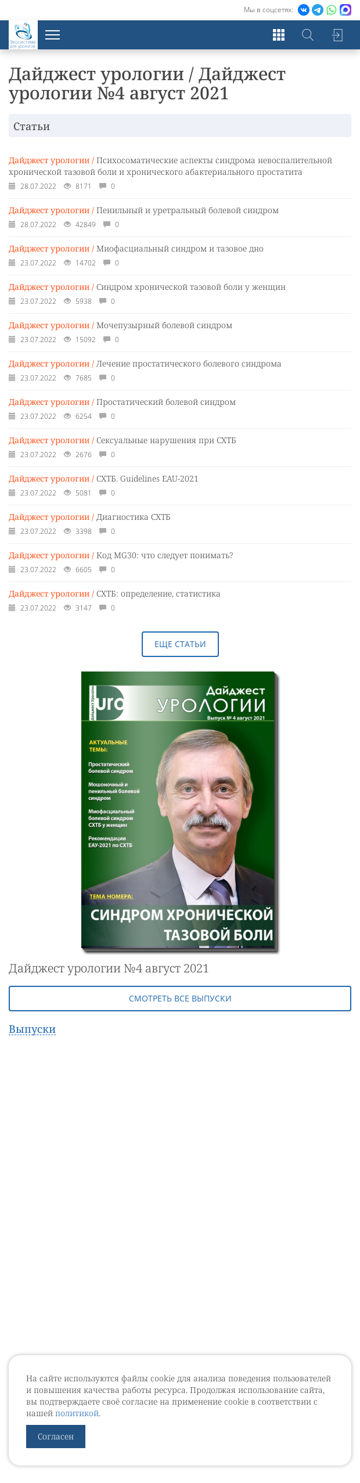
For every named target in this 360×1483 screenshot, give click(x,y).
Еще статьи (180, 643)
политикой (77, 1413)
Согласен (56, 1436)
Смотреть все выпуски (180, 998)
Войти (336, 34)
